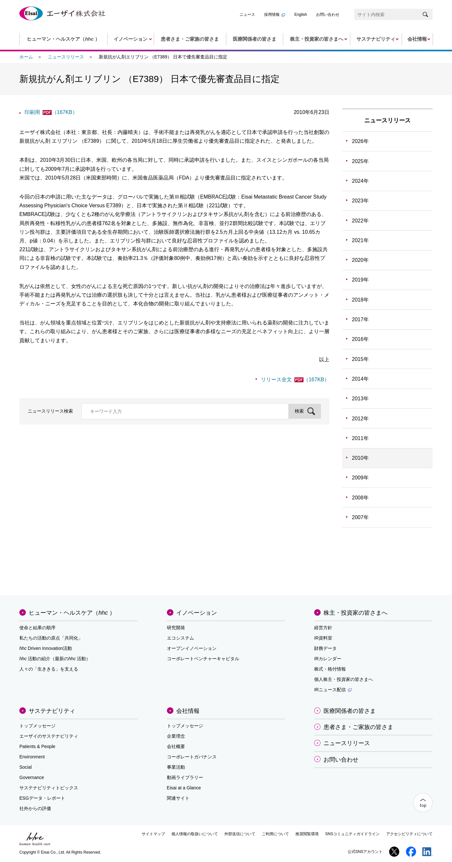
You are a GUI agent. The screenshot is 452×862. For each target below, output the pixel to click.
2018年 (360, 300)
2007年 (360, 517)
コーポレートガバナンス (192, 756)
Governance (31, 777)
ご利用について (275, 834)
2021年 (360, 240)
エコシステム (180, 638)
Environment (32, 756)
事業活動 (176, 767)
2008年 (360, 497)
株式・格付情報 (330, 669)
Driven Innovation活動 (45, 648)
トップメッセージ (37, 725)
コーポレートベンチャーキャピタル (203, 658)
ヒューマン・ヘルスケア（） (72, 613)
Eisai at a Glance (184, 787)
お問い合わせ (327, 14)
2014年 (360, 379)
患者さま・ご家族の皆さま (358, 727)
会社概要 (176, 746)
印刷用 (51, 112)
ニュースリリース (66, 56)
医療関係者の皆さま (350, 711)
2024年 (360, 181)
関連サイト (178, 798)
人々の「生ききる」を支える (48, 669)
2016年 (360, 339)
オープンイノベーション (192, 648)
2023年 (360, 200)
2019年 (360, 279)
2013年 (360, 398)
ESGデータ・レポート (42, 798)
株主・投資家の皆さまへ (355, 613)
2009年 (360, 477)
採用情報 (274, 14)
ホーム (26, 56)
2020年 (360, 260)
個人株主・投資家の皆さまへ (343, 679)
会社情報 (188, 711)
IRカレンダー (327, 658)
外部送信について (239, 834)
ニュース (247, 14)
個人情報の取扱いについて (194, 834)
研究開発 (176, 627)
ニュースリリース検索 (50, 411)
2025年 (360, 161)
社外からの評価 (35, 808)
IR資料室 (323, 638)
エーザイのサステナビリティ (48, 736)
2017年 (360, 319)
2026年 (360, 141)
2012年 (360, 418)
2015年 (360, 359)
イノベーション (196, 613)
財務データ (325, 648)
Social (25, 767)
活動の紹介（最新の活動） (54, 658)
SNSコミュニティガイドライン (352, 834)
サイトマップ (153, 834)
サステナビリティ (52, 711)
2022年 (360, 220)
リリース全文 (295, 379)
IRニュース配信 (333, 689)
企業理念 (176, 736)
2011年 (360, 438)
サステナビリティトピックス (48, 787)
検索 (299, 411)
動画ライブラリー (185, 777)
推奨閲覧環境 (307, 834)
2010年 (360, 458)
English (300, 14)
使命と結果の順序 (37, 627)
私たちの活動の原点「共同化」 (51, 638)
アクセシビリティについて (409, 834)
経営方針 (323, 627)
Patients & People (37, 746)
